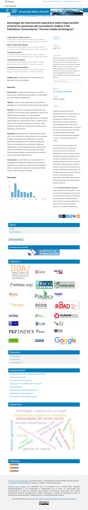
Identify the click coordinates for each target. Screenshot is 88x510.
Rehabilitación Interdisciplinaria (21, 393)
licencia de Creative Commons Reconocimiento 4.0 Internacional (52, 499)
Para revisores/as (15, 362)
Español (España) (15, 232)
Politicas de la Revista (17, 487)
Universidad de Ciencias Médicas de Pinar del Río (27, 374)
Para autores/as (15, 359)
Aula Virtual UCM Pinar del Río (21, 380)
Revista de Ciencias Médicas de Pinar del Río (26, 384)
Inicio (9, 16)
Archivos (16, 16)
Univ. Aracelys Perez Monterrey (19, 481)
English (12, 229)
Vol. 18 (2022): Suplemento (30, 16)
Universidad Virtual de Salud (52, 1)
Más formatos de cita (61, 81)
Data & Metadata (16, 387)
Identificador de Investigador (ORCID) (23, 397)
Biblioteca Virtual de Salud (72, 1)
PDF (57, 38)
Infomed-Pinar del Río (18, 377)
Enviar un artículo (16, 239)
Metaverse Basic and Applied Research (24, 390)
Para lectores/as (15, 356)
